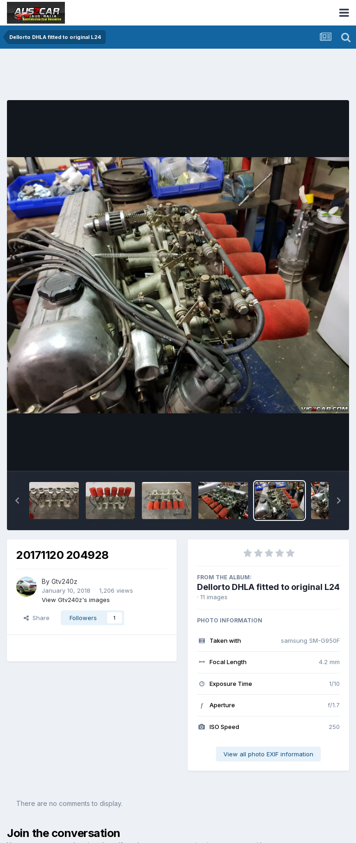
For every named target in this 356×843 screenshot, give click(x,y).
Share (37, 617)
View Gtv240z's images (76, 599)
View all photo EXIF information (268, 754)
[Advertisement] (175, 76)
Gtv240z (64, 581)
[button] (17, 500)
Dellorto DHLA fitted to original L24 (268, 587)
